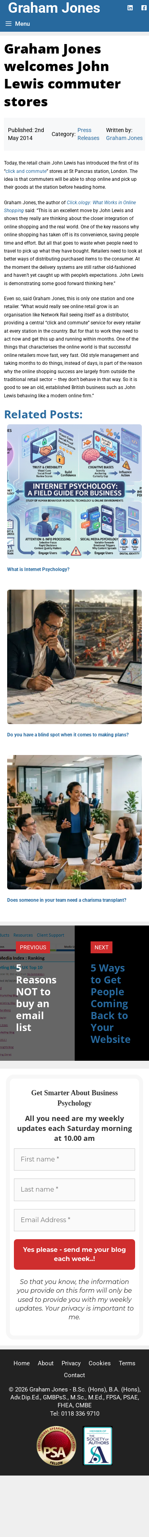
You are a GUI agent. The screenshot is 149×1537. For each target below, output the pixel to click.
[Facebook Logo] (144, 8)
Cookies (100, 1363)
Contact (74, 1375)
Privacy (71, 1363)
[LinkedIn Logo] (130, 8)
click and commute (26, 171)
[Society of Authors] (97, 1463)
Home (22, 1363)
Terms (127, 1363)
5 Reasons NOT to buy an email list (36, 997)
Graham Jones (54, 8)
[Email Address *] (74, 1220)
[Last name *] (74, 1190)
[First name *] (74, 1159)
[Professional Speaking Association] (57, 1463)
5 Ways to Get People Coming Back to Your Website (111, 1003)
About (46, 1363)
